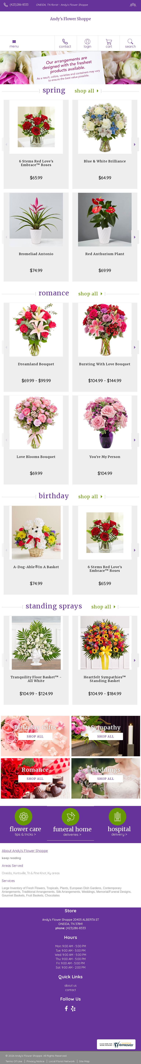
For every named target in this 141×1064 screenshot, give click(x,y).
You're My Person (104, 457)
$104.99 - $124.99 (36, 693)
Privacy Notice (35, 1061)
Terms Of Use (14, 1061)
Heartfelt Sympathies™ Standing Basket (105, 679)
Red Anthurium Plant (104, 254)
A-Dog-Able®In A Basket (36, 567)
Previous (6, 144)
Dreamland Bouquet (36, 364)
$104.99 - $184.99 (104, 693)
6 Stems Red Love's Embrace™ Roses (36, 163)
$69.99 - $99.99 (36, 380)
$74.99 (36, 270)
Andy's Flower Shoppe (70, 19)
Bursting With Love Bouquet (105, 364)
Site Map (84, 1061)
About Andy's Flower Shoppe (25, 850)
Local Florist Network (62, 1061)
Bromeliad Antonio (36, 254)
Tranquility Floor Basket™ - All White (36, 679)
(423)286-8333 (19, 4)
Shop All (85, 91)
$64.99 (105, 177)
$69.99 (105, 270)
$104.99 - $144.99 (104, 380)
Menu (14, 46)
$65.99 (36, 177)
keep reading (11, 858)
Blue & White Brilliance (105, 161)
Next (135, 144)
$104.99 (105, 473)
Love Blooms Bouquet (36, 457)
